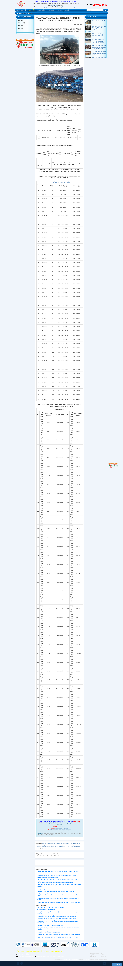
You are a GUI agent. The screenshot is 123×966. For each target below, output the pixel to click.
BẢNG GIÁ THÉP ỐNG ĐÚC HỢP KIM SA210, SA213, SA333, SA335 (55, 882)
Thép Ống (20, 25)
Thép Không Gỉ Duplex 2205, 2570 (47, 889)
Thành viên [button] (42, 11)
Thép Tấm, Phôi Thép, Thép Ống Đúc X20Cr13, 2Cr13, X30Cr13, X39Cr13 (57, 916)
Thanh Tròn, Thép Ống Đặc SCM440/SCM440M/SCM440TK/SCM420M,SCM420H (59, 934)
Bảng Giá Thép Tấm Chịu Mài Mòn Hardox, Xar (50, 925)
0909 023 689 (54, 5)
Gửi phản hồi (117, 964)
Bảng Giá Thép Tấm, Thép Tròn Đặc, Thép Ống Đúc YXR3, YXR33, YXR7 (57, 891)
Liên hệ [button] (67, 10)
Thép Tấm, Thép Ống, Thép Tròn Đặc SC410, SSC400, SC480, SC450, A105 (57, 879)
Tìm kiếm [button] (59, 10)
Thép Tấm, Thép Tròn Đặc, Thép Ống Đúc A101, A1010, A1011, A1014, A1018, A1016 (95, 33)
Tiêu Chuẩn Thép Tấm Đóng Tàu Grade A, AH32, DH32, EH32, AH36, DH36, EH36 (59, 902)
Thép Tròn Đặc (21, 23)
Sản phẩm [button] (32, 11)
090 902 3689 (61, 826)
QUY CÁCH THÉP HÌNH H (99, 25)
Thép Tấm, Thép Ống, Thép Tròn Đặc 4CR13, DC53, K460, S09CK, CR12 (57, 918)
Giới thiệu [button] (23, 10)
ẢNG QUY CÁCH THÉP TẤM (62, 182)
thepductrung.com (72, 7)
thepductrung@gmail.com (45, 7)
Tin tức (20, 31)
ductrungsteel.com (62, 7)
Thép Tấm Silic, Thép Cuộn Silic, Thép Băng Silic (99, 39)
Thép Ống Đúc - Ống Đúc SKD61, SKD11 (49, 932)
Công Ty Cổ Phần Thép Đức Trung (71, 959)
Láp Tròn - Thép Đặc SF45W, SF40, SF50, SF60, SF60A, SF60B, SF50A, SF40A (58, 937)
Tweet (38, 864)
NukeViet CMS (86, 959)
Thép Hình (20, 28)
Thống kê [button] (51, 11)
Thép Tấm (20, 20)
